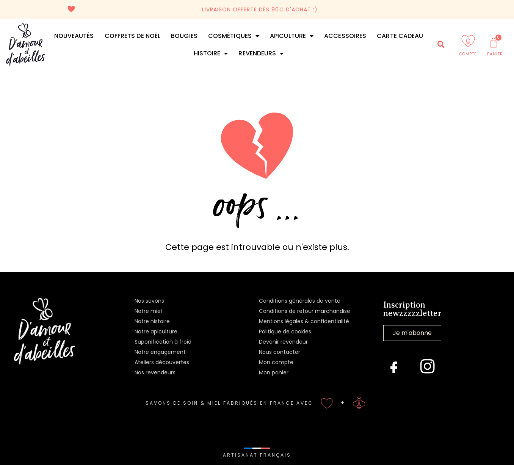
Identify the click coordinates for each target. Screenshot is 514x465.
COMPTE (467, 54)
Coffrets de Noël (133, 35)
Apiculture (291, 36)
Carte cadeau (400, 35)
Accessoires (345, 35)
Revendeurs (261, 53)
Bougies (184, 35)
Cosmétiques (233, 36)
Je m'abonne (412, 332)
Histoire (211, 53)
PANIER (495, 54)
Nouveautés (74, 35)
